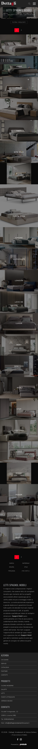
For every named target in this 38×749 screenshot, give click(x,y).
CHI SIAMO (4, 660)
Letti (21, 15)
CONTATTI (4, 675)
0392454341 (9, 719)
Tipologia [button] (11, 571)
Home (4, 15)
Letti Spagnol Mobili (30, 15)
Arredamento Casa (12, 15)
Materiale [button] (25, 563)
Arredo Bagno (6, 701)
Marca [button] (11, 563)
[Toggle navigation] (34, 3)
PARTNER (4, 671)
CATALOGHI (5, 667)
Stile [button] (26, 567)
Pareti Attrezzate (8, 697)
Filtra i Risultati (19, 22)
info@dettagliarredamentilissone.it (17, 723)
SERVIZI (3, 663)
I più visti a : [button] (26, 571)
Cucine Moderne (7, 686)
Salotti (4, 689)
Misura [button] (11, 567)
